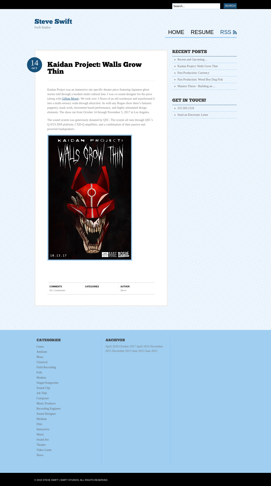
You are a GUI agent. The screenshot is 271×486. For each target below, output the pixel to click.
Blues (40, 357)
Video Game (44, 450)
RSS (225, 32)
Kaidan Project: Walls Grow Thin (198, 66)
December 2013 (134, 351)
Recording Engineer (49, 408)
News (40, 455)
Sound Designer (46, 413)
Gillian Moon (70, 98)
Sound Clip (43, 388)
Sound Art (43, 439)
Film (39, 424)
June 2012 (151, 351)
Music (40, 434)
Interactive (43, 429)
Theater (41, 444)
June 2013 (145, 351)
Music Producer (46, 403)
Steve (123, 290)
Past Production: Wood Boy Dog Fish (200, 79)
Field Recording (46, 367)
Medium (42, 419)
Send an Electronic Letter (193, 114)
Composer (43, 398)
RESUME (202, 32)
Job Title (42, 393)
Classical (42, 362)
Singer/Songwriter (48, 382)
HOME (176, 32)
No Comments (57, 290)
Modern (41, 377)
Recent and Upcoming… (193, 59)
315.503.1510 (186, 108)
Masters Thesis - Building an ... (196, 86)
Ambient (42, 351)
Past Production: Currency (193, 72)
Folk (39, 372)
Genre (40, 346)
